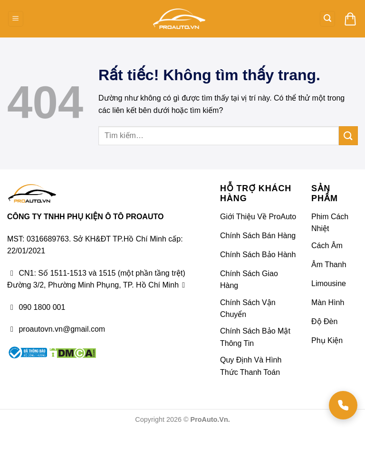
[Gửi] (348, 135)
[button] (15, 19)
